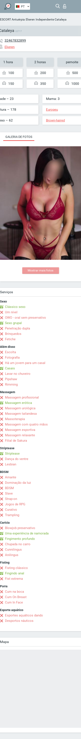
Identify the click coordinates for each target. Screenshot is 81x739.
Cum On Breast (16, 597)
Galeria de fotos (18, 137)
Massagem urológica (20, 408)
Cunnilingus (13, 549)
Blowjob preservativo (20, 528)
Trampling (12, 515)
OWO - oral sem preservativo (25, 318)
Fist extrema (14, 579)
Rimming (11, 384)
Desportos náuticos (19, 621)
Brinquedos (13, 334)
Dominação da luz (18, 483)
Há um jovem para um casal (25, 363)
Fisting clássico (16, 568)
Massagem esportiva (20, 430)
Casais (10, 368)
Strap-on (11, 499)
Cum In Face (14, 602)
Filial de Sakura (16, 441)
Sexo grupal (13, 323)
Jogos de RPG (15, 504)
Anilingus (11, 555)
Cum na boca (14, 592)
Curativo (11, 510)
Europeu (52, 110)
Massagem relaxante (20, 435)
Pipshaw (11, 379)
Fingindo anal (14, 573)
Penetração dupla (17, 328)
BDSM (9, 488)
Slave (9, 493)
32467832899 (15, 40)
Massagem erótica (18, 403)
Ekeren (30, 19)
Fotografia (12, 357)
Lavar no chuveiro (17, 374)
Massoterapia (15, 419)
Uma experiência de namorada (27, 533)
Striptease (12, 453)
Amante (10, 477)
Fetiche (10, 339)
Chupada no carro (17, 544)
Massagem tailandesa (21, 414)
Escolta (10, 352)
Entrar (64, 6)
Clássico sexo (15, 307)
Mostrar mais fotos (40, 270)
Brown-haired (55, 120)
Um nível (11, 312)
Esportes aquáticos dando (24, 615)
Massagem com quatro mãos (26, 424)
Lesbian (10, 464)
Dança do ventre (16, 459)
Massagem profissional (22, 397)
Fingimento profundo (20, 539)
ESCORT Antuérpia (12, 19)
